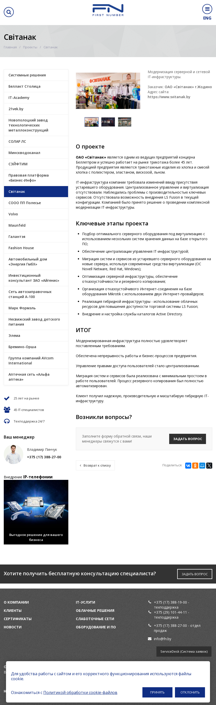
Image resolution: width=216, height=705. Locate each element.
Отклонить (190, 692)
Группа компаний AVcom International (31, 360)
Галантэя (17, 236)
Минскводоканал (24, 152)
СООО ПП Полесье (25, 202)
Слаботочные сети (95, 618)
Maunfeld (17, 225)
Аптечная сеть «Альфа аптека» (29, 377)
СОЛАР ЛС (17, 141)
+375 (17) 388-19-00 (170, 602)
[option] (91, 122)
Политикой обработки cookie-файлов (80, 692)
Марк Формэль (22, 308)
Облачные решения (95, 610)
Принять (157, 692)
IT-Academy (19, 97)
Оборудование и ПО (96, 627)
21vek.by (16, 108)
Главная (10, 47)
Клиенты (13, 610)
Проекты (30, 47)
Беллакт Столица (25, 86)
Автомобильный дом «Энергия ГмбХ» (28, 261)
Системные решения (27, 75)
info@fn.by (162, 638)
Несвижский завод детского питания (34, 322)
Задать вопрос (187, 439)
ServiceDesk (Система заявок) (183, 651)
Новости (13, 627)
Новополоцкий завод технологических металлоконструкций (28, 125)
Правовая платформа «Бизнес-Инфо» (29, 178)
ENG (207, 18)
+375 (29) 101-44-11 (170, 612)
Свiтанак (17, 191)
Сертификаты (18, 618)
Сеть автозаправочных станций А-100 (30, 294)
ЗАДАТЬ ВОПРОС (195, 574)
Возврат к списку (95, 465)
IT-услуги (85, 602)
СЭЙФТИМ (18, 164)
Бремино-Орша (22, 346)
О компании (16, 602)
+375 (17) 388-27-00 (171, 625)
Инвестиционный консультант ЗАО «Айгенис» (34, 278)
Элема (14, 335)
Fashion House (21, 247)
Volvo (13, 214)
